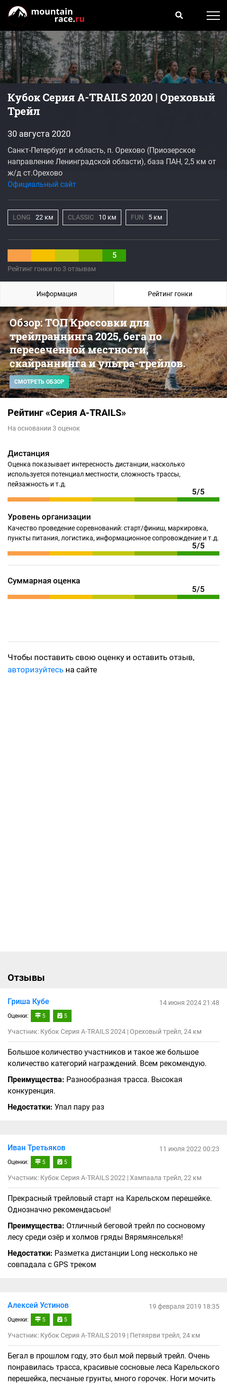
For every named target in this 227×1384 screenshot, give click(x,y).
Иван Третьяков (36, 1147)
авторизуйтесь (36, 669)
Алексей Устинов (38, 1305)
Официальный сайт (42, 184)
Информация (56, 294)
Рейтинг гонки (170, 294)
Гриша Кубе (28, 1001)
